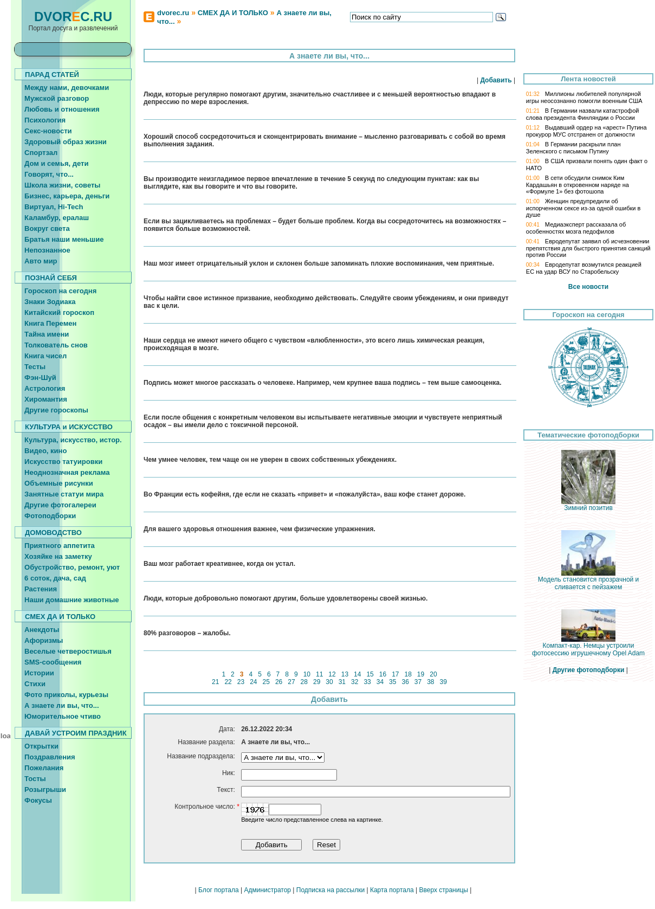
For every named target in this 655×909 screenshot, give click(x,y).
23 (240, 682)
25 (266, 682)
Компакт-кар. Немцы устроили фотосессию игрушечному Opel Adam (588, 646)
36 (405, 682)
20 (433, 674)
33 (367, 682)
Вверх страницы (443, 890)
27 (291, 682)
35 (392, 682)
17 (395, 674)
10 (306, 674)
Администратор (267, 890)
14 (357, 674)
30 (329, 682)
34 (379, 682)
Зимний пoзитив (588, 505)
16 (382, 674)
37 (418, 682)
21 (215, 682)
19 (421, 674)
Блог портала (218, 890)
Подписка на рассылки (330, 890)
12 (332, 674)
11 (319, 674)
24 (253, 682)
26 (279, 682)
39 (443, 682)
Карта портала (392, 890)
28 (304, 682)
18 (408, 674)
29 (317, 682)
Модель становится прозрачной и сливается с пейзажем (588, 580)
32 (354, 682)
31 (341, 682)
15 (370, 674)
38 (430, 682)
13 (344, 674)
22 (228, 682)
